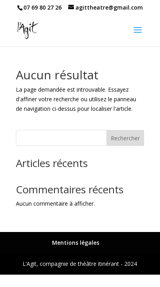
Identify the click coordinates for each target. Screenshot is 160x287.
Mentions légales (75, 242)
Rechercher (125, 138)
